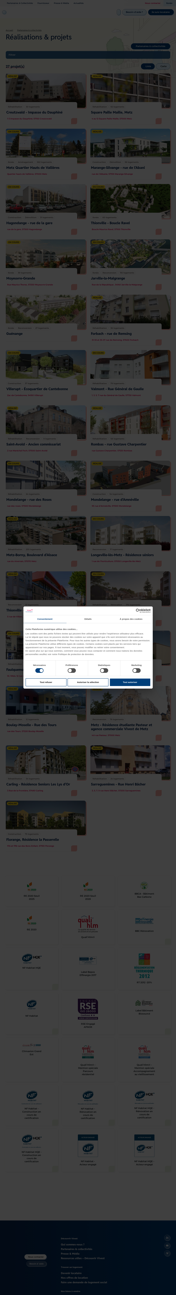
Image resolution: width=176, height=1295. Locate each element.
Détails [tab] (88, 619)
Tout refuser (46, 682)
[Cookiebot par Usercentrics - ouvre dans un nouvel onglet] (138, 611)
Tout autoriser (130, 682)
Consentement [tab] (44, 619)
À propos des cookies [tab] (131, 619)
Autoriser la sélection (88, 682)
